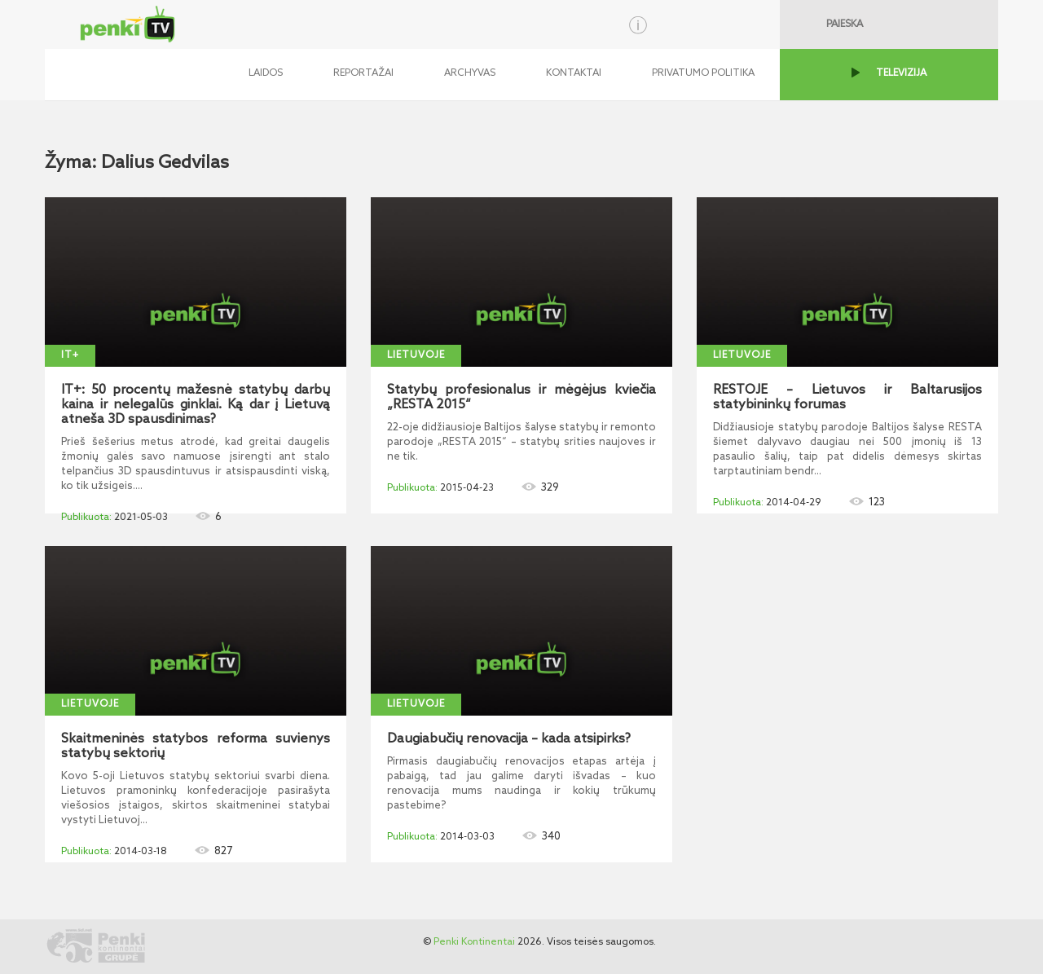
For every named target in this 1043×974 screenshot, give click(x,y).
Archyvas (469, 73)
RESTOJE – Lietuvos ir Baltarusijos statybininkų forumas (847, 397)
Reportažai (363, 73)
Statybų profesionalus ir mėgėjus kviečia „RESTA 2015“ (521, 397)
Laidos (266, 73)
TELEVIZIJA (901, 73)
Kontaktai (573, 73)
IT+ (70, 355)
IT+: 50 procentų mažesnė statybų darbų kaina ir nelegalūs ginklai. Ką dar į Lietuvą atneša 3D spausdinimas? (195, 405)
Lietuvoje (416, 355)
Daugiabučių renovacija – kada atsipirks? (509, 739)
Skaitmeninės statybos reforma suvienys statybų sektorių (195, 746)
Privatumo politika (703, 73)
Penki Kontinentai (474, 942)
